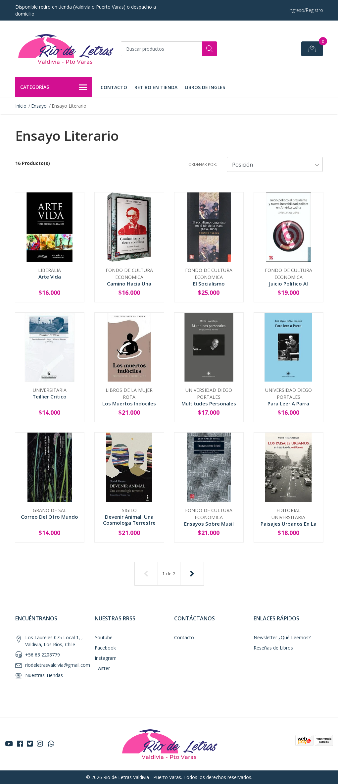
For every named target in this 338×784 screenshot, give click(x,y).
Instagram (106, 658)
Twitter (102, 668)
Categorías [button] (53, 87)
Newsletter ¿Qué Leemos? (282, 637)
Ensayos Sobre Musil (209, 523)
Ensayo (39, 106)
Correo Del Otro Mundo (49, 516)
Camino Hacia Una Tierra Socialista (129, 286)
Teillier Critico (49, 396)
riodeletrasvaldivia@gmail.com (57, 665)
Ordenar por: (202, 164)
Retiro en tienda (155, 87)
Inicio (20, 106)
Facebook (105, 648)
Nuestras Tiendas (44, 675)
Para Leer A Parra (288, 403)
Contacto (114, 87)
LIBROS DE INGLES (205, 87)
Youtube (104, 637)
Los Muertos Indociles (129, 403)
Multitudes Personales (208, 403)
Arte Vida (49, 276)
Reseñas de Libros (273, 648)
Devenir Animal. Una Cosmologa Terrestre (129, 519)
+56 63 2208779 (42, 655)
